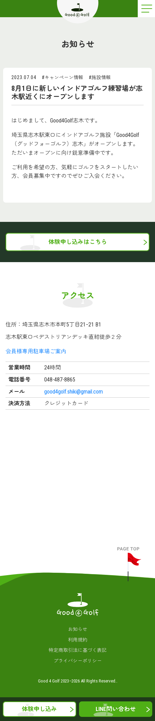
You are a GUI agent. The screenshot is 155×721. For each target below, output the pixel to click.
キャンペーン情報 (64, 77)
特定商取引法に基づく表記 (78, 650)
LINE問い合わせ (116, 709)
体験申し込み (39, 709)
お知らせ (77, 629)
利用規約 (77, 640)
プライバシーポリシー (78, 661)
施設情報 (101, 77)
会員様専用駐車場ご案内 (36, 351)
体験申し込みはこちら (77, 241)
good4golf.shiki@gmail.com (73, 391)
